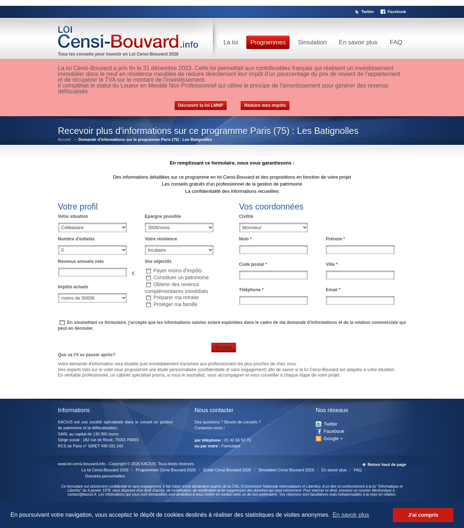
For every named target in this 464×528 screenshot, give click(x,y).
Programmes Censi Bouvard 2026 (166, 470)
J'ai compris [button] (423, 515)
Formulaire (231, 446)
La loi (230, 42)
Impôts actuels (73, 286)
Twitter (367, 11)
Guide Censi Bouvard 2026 (227, 470)
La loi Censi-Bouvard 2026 (105, 470)
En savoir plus (358, 42)
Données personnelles (105, 476)
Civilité (246, 216)
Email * (333, 289)
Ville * (331, 264)
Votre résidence (161, 238)
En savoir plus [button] (351, 515)
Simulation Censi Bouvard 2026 (286, 470)
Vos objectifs (158, 261)
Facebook (396, 11)
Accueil (64, 140)
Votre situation (73, 216)
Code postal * (253, 264)
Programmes (268, 42)
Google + (333, 438)
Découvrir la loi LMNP (200, 105)
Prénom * (335, 238)
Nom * (245, 238)
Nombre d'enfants (76, 238)
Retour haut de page (386, 465)
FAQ (396, 42)
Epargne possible (163, 216)
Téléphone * (251, 289)
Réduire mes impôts (265, 105)
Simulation (312, 42)
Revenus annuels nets (81, 261)
